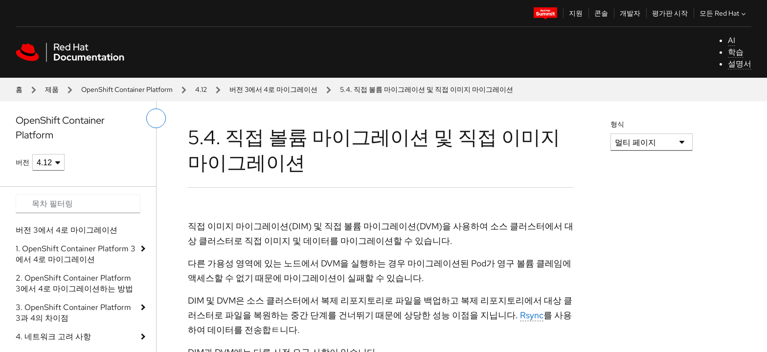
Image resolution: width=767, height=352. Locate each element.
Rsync (531, 315)
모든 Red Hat (723, 13)
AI (731, 40)
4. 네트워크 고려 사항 (53, 336)
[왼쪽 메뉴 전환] (156, 118)
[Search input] (78, 204)
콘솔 (601, 13)
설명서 (739, 64)
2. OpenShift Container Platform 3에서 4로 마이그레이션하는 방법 (74, 283)
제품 (52, 89)
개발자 (630, 13)
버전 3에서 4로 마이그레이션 (273, 89)
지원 (576, 13)
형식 (617, 124)
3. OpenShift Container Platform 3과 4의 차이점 (73, 312)
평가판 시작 (670, 13)
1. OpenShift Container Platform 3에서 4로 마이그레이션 (75, 253)
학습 (736, 52)
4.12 (201, 89)
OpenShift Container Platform (127, 89)
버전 (22, 162)
